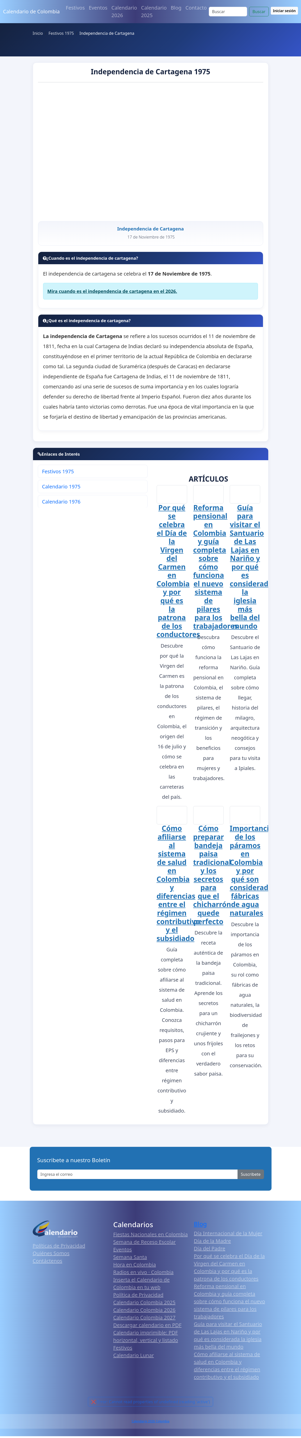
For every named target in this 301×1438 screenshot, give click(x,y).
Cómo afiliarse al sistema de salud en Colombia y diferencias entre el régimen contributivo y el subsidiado (178, 885)
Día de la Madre (212, 1242)
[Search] (228, 11)
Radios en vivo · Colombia (143, 1273)
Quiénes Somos (51, 1255)
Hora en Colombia (134, 1266)
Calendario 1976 (61, 503)
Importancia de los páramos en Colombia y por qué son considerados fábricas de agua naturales (253, 872)
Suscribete (250, 1176)
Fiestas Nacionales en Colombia (150, 1236)
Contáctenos (47, 1262)
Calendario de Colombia (31, 11)
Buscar (258, 11)
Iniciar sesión (284, 10)
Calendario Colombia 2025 (144, 1304)
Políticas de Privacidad (59, 1247)
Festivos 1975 (58, 473)
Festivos (75, 7)
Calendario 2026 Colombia (150, 1423)
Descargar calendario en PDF (147, 1326)
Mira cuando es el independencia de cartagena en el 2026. (112, 293)
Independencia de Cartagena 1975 (150, 71)
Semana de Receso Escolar (144, 1243)
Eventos (98, 7)
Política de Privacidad (138, 1296)
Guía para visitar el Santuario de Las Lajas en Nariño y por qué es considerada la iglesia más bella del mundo (251, 568)
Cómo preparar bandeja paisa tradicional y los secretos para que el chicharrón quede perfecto (212, 876)
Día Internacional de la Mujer (228, 1234)
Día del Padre (209, 1250)
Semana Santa (130, 1258)
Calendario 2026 (124, 11)
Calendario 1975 (61, 488)
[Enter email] (137, 1176)
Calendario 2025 (154, 11)
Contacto (196, 7)
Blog (176, 7)
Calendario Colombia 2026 (144, 1311)
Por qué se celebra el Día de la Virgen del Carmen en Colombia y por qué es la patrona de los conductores (178, 573)
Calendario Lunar (133, 1357)
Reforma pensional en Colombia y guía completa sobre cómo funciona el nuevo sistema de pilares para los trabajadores (215, 568)
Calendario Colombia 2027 (144, 1319)
